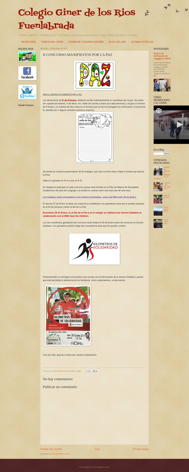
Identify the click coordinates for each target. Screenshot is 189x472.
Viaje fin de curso (166, 196)
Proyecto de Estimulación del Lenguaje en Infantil (162, 56)
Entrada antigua (141, 449)
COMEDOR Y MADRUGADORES (86, 41)
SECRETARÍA (28, 41)
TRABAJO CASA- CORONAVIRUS (167, 186)
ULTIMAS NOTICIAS (142, 41)
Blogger (106, 467)
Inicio (97, 449)
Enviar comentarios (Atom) (60, 454)
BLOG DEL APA (117, 41)
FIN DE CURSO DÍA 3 (166, 222)
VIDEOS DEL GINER (52, 41)
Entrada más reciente (51, 449)
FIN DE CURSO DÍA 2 (166, 210)
